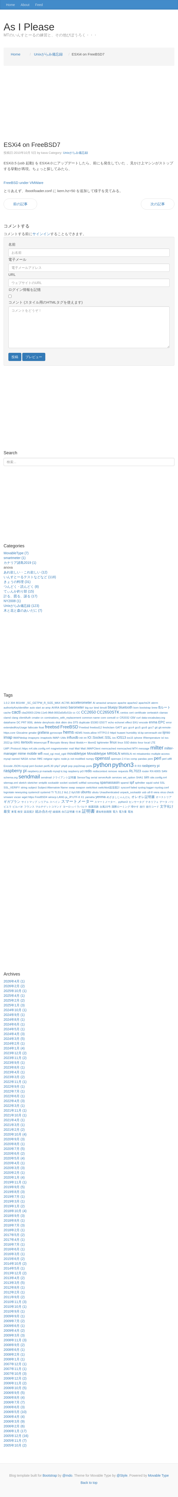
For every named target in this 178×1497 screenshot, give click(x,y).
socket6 (73, 782)
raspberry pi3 (76, 771)
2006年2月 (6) (14, 1426)
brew (154, 707)
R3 (139, 766)
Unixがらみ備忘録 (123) (21, 606)
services (117, 777)
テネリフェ (152, 801)
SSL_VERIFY (12, 787)
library (64, 742)
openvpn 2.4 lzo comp (124, 758)
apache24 (144, 702)
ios (114, 737)
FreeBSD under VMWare (23, 183)
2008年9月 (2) (14, 1345)
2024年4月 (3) (14, 1034)
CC (78, 712)
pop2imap (79, 766)
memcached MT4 (127, 748)
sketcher (33, 782)
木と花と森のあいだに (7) (23, 610)
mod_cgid (60, 753)
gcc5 (138, 727)
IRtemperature (152, 737)
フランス (29, 806)
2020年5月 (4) (14, 1158)
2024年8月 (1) (14, 1019)
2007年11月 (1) (15, 1369)
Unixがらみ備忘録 (75, 153)
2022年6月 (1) (14, 1096)
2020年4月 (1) (14, 1163)
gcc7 (151, 727)
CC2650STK (108, 712)
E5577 (103, 722)
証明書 (88, 811)
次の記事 (157, 204)
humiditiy (131, 732)
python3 (123, 764)
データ (163, 801)
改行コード (152, 806)
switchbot (91, 787)
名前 (12, 244)
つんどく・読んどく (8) (21, 586)
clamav (163, 712)
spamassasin (110, 782)
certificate (140, 712)
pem (150, 758)
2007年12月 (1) (15, 1364)
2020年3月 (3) (14, 1168)
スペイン (55, 801)
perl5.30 (48, 766)
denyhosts (48, 722)
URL (12, 274)
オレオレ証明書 (143, 797)
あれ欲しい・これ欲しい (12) (25, 572)
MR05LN (126, 753)
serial (94, 777)
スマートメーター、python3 (111, 801)
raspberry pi (15, 770)
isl (162, 737)
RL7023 (135, 771)
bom (136, 707)
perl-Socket (36, 766)
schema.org (10, 777)
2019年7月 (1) (14, 1196)
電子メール (17, 259)
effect (128, 722)
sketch (23, 782)
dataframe (10, 722)
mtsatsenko (143, 753)
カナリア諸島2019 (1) (20, 563)
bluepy (113, 707)
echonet (119, 722)
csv (132, 717)
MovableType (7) (16, 553)
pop (70, 766)
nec (40, 758)
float (41, 727)
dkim (64, 722)
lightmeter (103, 742)
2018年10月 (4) (15, 1211)
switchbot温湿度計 (109, 787)
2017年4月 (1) (14, 1240)
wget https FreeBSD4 (34, 797)
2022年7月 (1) (14, 1091)
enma (153, 722)
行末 (78, 811)
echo (111, 722)
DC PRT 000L (25, 722)
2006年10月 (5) (15, 1388)
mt (134, 753)
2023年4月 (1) (14, 1072)
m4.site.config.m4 (39, 748)
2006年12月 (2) (15, 1378)
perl (157, 758)
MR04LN (113, 753)
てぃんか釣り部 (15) (19, 591)
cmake (36, 717)
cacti (16, 712)
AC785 (65, 702)
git (156, 727)
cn (41, 717)
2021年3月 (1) (14, 1125)
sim (146, 777)
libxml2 (92, 742)
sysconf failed (129, 787)
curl (138, 717)
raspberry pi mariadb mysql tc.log (47, 771)
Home (10, 5)
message (143, 748)
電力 (115, 811)
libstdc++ (81, 742)
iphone (138, 737)
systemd (45, 792)
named (15, 758)
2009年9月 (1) (14, 1316)
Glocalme (22, 732)
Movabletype (96, 753)
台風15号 (105, 806)
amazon (112, 702)
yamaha (90, 797)
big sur (89, 707)
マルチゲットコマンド (48, 806)
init (81, 737)
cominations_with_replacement (62, 717)
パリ (171, 801)
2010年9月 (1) (14, 1311)
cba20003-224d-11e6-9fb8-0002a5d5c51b (47, 712)
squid (149, 782)
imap (8, 737)
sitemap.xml (11, 782)
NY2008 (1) (12, 601)
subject (32, 787)
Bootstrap (50, 1475)
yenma (101, 797)
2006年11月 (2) (15, 1383)
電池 (130, 811)
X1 (82, 797)
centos (124, 712)
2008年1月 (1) (14, 1359)
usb (144, 792)
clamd (7, 717)
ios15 (130, 737)
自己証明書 (68, 811)
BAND (64, 707)
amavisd (101, 702)
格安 (20, 811)
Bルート (164, 707)
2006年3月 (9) (14, 1421)
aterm (154, 702)
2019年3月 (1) (14, 1201)
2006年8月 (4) (14, 1397)
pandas (142, 758)
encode (143, 722)
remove (112, 771)
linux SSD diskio (127, 742)
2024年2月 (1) (14, 1043)
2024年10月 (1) (15, 1010)
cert (131, 712)
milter (156, 748)
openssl (102, 758)
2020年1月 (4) (14, 1177)
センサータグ (136, 801)
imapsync (34, 737)
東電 (14, 811)
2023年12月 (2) (15, 1053)
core (103, 717)
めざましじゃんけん (118, 797)
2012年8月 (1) (14, 1287)
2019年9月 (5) (14, 1187)
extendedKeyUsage (15, 727)
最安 (7, 811)
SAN (164, 771)
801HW (20, 702)
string (24, 787)
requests (123, 771)
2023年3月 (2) (14, 1077)
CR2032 (124, 717)
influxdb (72, 737)
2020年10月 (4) (15, 1134)
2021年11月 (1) (15, 1110)
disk (58, 722)
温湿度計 (29, 811)
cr (117, 717)
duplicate (84, 722)
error (169, 722)
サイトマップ (29, 801)
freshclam (109, 727)
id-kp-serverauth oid (149, 732)
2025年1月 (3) (14, 1005)
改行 (142, 806)
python (102, 764)
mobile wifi (34, 753)
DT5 (75, 722)
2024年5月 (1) (14, 1029)
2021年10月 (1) (15, 1115)
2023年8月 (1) (14, 1067)
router (145, 771)
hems (68, 732)
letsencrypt (40, 742)
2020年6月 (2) (14, 1153)
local (147, 742)
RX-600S (155, 771)
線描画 (57, 811)
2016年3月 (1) (14, 1254)
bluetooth (125, 707)
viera (156, 792)
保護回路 (93, 806)
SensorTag (83, 777)
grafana (43, 732)
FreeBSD (69, 727)
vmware (8, 797)
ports (89, 766)
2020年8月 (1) (14, 1144)
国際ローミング (121, 806)
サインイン (41, 234)
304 (13, 702)
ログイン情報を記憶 (24, 290)
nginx (56, 758)
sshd (156, 782)
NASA (24, 758)
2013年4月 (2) (14, 1278)
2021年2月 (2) (14, 1129)
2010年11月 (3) (15, 1302)
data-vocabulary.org (153, 717)
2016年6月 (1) (14, 1249)
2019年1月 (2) (14, 1206)
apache (122, 702)
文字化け (166, 806)
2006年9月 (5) (14, 1393)
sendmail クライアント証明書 (58, 777)
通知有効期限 (104, 811)
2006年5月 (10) (15, 1412)
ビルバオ (17, 806)
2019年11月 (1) (15, 1182)
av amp (46, 707)
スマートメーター (77, 801)
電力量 (123, 811)
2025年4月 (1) (14, 996)
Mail (77, 748)
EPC (161, 722)
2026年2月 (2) (14, 986)
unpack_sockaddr (130, 792)
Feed (39, 5)
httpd (113, 732)
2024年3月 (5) (14, 1039)
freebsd (52, 727)
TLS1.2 (59, 792)
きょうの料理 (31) (17, 582)
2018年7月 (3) (14, 1225)
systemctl (34, 792)
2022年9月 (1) (14, 1086)
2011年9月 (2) (14, 1297)
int (85, 737)
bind (96, 707)
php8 (64, 766)
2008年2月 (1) (14, 1354)
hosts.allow (90, 732)
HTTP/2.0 (103, 732)
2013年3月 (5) (14, 1283)
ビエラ (7, 806)
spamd (125, 782)
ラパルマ (82, 806)
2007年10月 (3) (15, 1373)
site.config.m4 (158, 777)
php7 (57, 766)
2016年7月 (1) (14, 1244)
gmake (33, 732)
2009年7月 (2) (14, 1321)
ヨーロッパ (69, 806)
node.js (65, 758)
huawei (121, 732)
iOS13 (121, 737)
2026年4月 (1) (14, 981)
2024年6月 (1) (14, 1024)
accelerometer (81, 702)
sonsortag (93, 782)
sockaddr (53, 782)
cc (74, 712)
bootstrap (145, 707)
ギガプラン (12, 802)
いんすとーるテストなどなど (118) (30, 577)
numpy (90, 758)
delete (37, 722)
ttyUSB (75, 792)
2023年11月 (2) (15, 1058)
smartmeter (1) (15, 558)
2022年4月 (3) (14, 1101)
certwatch (152, 712)
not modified (77, 758)
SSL (162, 782)
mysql (7, 758)
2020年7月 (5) (14, 1149)
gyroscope (56, 732)
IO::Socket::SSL (99, 737)
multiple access (160, 753)
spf (132, 782)
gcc (125, 727)
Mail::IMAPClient (90, 748)
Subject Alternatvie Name (53, 787)
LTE (153, 742)
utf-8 (150, 792)
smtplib (43, 782)
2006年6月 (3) (14, 1407)
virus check (167, 792)
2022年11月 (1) (15, 1082)
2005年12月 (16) (16, 1436)
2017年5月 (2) (14, 1235)
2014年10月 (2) (15, 1263)
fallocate (33, 727)
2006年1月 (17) (15, 1431)
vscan (17, 797)
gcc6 (144, 727)
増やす (135, 806)
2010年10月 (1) (15, 1306)
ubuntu (86, 792)
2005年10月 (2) (15, 1445)
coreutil (111, 717)
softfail (82, 782)
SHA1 (139, 777)
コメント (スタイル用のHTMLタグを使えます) (45, 302)
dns (70, 722)
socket (64, 782)
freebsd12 (96, 727)
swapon (80, 787)
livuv (140, 742)
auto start (35, 707)
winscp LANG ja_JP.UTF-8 (64, 797)
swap (72, 787)
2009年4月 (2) (14, 1330)
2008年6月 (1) (14, 1350)
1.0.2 (7, 702)
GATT (118, 727)
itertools (27, 742)
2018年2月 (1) (14, 1230)
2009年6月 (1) (14, 1326)
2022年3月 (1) (14, 1106)
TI (52, 792)
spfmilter (140, 782)
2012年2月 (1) (14, 1292)
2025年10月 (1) (15, 991)
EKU (135, 722)
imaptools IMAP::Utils (53, 737)
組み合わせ (43, 811)
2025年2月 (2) (14, 1000)
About (25, 5)
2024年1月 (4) (14, 1048)
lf (48, 742)
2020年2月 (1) (14, 1173)
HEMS (78, 732)
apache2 (132, 702)
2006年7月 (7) (14, 1402)
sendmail (29, 777)
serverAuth (104, 777)
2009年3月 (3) (14, 1335)
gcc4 (131, 727)
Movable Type (158, 1475)
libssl (72, 742)
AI (94, 702)
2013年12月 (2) (15, 1273)
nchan (32, 758)
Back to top (88, 1483)
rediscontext (100, 771)
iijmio (166, 732)
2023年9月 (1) (14, 1063)
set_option (129, 777)
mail (71, 748)
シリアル (43, 801)
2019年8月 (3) (14, 1192)
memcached (108, 748)
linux (113, 742)
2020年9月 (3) (14, 1139)
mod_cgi (49, 753)
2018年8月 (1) (14, 1220)
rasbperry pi (151, 766)
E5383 (94, 722)
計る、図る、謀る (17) (20, 596)
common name (91, 717)
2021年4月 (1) (14, 1120)
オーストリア (164, 797)
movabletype (76, 753)
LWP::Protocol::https (16, 748)
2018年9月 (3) (14, 1216)
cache (7, 712)
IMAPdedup (20, 737)
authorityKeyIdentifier (16, 707)
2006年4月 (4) (14, 1417)
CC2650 (88, 712)
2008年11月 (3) (15, 1340)
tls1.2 (67, 792)
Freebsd (84, 727)
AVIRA (55, 707)
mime (22, 753)
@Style (122, 1475)
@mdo (67, 1475)
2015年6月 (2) (14, 1259)
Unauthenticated (109, 792)
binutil (103, 707)
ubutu (95, 792)
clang (15, 717)
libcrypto (55, 742)
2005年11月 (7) (15, 1440)
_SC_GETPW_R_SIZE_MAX (43, 702)
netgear (47, 758)
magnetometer (59, 748)
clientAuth (25, 717)
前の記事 (20, 204)
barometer (76, 707)
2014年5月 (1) (14, 1268)
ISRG (16, 742)
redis (88, 771)
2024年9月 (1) (14, 1015)
